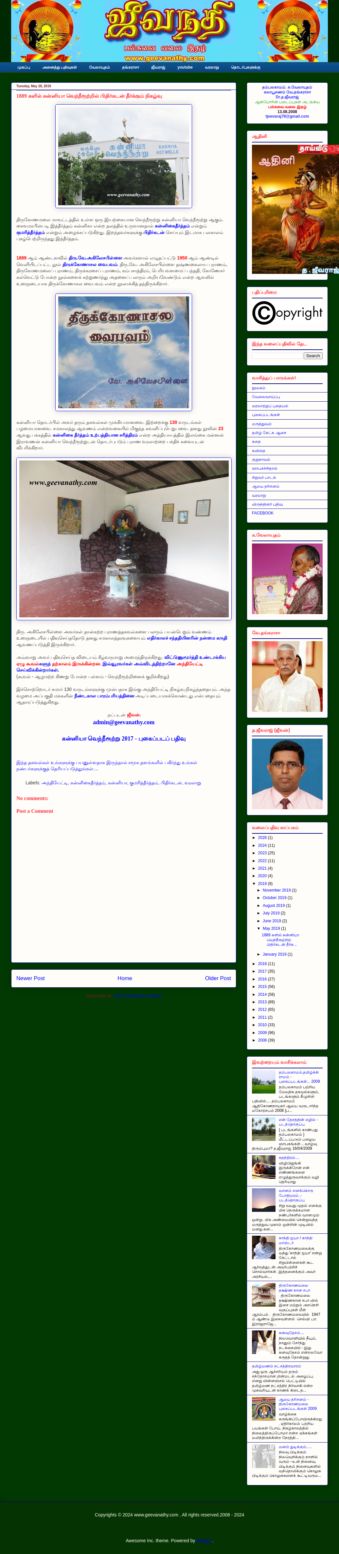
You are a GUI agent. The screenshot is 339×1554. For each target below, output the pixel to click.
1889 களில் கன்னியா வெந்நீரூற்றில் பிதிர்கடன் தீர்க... (280, 940)
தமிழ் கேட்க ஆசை (269, 432)
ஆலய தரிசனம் (265, 486)
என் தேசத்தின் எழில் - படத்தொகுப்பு (298, 1122)
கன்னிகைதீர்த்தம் (87, 782)
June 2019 (272, 921)
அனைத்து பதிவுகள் (59, 67)
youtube (185, 67)
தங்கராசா (130, 67)
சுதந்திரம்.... (289, 1157)
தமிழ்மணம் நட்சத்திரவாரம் (276, 1366)
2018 (263, 963)
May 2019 (272, 928)
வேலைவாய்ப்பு (266, 396)
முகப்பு (23, 67)
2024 (263, 845)
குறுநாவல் (261, 459)
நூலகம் (258, 388)
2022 (263, 861)
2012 (263, 1009)
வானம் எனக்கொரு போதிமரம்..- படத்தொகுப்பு (296, 1195)
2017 (263, 971)
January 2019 (275, 954)
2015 (263, 986)
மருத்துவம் (262, 424)
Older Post (218, 978)
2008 (263, 1040)
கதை (256, 441)
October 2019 (275, 897)
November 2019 (277, 890)
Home (124, 978)
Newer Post (30, 978)
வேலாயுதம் (99, 67)
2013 (263, 1002)
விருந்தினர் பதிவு (267, 504)
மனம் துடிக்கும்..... (295, 1447)
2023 (263, 853)
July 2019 (272, 913)
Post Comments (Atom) (137, 995)
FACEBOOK (263, 513)
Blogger (204, 1540)
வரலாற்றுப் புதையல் (270, 406)
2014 (263, 994)
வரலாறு (212, 67)
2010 (263, 1025)
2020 (263, 876)
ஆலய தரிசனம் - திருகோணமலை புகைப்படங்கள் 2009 (298, 1404)
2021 (263, 868)
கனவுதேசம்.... (291, 1332)
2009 (263, 1032)
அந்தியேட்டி (55, 782)
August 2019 (274, 905)
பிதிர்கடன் (171, 782)
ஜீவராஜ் (158, 67)
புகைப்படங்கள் (266, 414)
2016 (263, 979)
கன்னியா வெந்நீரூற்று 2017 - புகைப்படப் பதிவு (124, 738)
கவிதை (258, 450)
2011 (263, 1017)
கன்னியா (117, 782)
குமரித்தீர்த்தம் (144, 782)
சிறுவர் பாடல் (264, 477)
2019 (263, 883)
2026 (263, 837)
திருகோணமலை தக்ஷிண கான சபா (295, 1287)
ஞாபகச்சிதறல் (264, 468)
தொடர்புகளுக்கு (245, 67)
